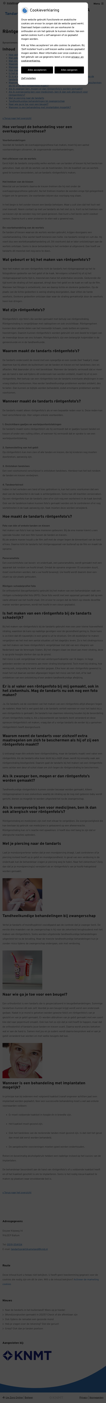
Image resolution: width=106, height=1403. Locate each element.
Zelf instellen (28, 78)
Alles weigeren (69, 70)
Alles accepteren (37, 70)
